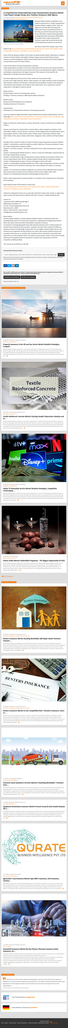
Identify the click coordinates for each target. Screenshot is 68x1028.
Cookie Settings (54, 1023)
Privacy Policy (12, 1023)
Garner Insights (7, 946)
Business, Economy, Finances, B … (18, 340)
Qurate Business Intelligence (10, 780)
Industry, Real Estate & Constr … (17, 412)
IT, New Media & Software (15, 778)
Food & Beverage (13, 556)
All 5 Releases (7, 576)
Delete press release (12, 277)
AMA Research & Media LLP (20, 19)
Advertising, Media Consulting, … (17, 484)
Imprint (6, 1023)
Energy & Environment (15, 874)
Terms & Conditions (22, 1023)
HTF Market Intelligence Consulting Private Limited (16, 636)
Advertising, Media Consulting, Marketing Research (29, 17)
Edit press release (28, 277)
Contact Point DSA (32, 1023)
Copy (61, 254)
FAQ (2, 1023)
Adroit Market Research (9, 804)
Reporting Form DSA (43, 1023)
